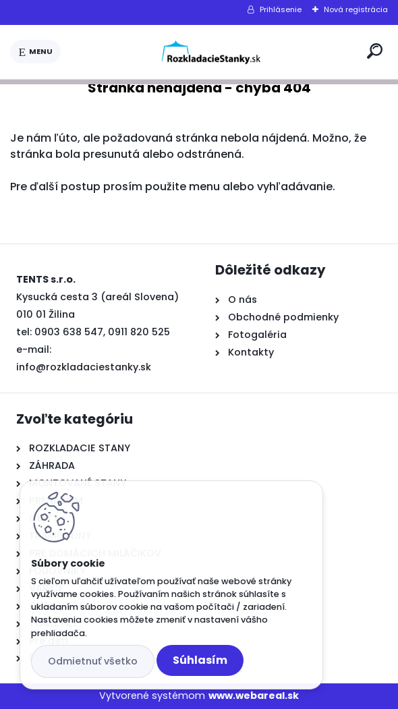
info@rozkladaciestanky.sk (83, 367)
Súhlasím (200, 660)
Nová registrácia (356, 9)
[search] (375, 51)
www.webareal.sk (253, 695)
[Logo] (211, 52)
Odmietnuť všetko (93, 661)
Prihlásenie (281, 9)
